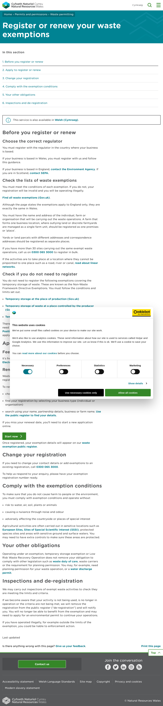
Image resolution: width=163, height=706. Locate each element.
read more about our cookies (39, 353)
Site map (86, 681)
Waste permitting (61, 14)
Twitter (116, 667)
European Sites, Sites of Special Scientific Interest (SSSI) (40, 529)
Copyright (103, 681)
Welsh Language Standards (57, 681)
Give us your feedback (70, 645)
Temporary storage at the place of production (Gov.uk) (42, 298)
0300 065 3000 (42, 252)
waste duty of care (65, 561)
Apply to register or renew (23, 70)
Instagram (131, 667)
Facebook (108, 667)
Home (8, 14)
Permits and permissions (31, 14)
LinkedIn (123, 667)
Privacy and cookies (128, 681)
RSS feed (139, 667)
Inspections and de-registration (26, 103)
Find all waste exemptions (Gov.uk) (26, 197)
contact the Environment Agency (73, 169)
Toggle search (149, 5)
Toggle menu (158, 5)
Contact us (42, 664)
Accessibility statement (18, 681)
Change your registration (22, 78)
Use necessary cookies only (81, 392)
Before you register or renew (24, 61)
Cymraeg (137, 5)
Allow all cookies (128, 392)
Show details (135, 383)
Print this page (151, 645)
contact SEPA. (39, 172)
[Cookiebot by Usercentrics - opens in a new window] (141, 313)
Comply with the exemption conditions (31, 86)
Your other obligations (20, 94)
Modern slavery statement (22, 688)
